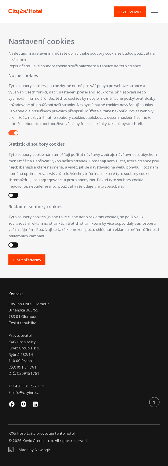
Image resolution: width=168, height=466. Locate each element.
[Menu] (154, 11)
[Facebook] (11, 404)
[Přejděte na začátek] (154, 402)
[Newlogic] (84, 450)
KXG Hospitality (22, 433)
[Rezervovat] (130, 11)
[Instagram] (23, 404)
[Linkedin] (35, 404)
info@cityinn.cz (25, 392)
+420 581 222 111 (28, 386)
